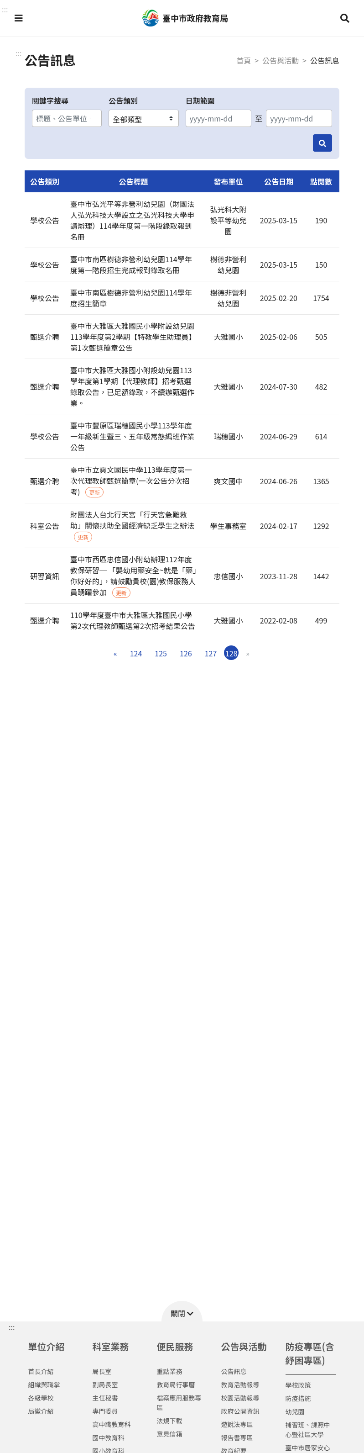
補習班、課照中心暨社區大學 (308, 1429)
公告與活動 (280, 60)
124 (136, 653)
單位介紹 (46, 1346)
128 (231, 653)
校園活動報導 (240, 1397)
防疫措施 (298, 1398)
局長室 (102, 1371)
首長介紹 (41, 1371)
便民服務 (175, 1346)
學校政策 (298, 1385)
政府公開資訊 (240, 1411)
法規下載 (169, 1420)
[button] (19, 18)
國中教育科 (109, 1437)
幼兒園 (295, 1411)
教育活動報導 (240, 1384)
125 (161, 653)
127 (211, 653)
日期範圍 (200, 100)
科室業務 (111, 1346)
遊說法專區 (237, 1424)
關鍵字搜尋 (50, 100)
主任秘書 (105, 1397)
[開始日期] (219, 118)
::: (18, 53)
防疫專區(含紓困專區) (310, 1353)
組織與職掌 (44, 1384)
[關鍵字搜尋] (67, 118)
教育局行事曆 (176, 1384)
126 (186, 653)
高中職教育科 (112, 1424)
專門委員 (105, 1411)
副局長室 (105, 1384)
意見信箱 (169, 1433)
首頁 (243, 60)
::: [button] (5, 9)
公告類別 (123, 100)
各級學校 (41, 1397)
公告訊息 (234, 1371)
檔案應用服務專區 (179, 1402)
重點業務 (169, 1371)
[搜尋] (322, 143)
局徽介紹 (41, 1411)
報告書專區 (237, 1437)
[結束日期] (299, 118)
